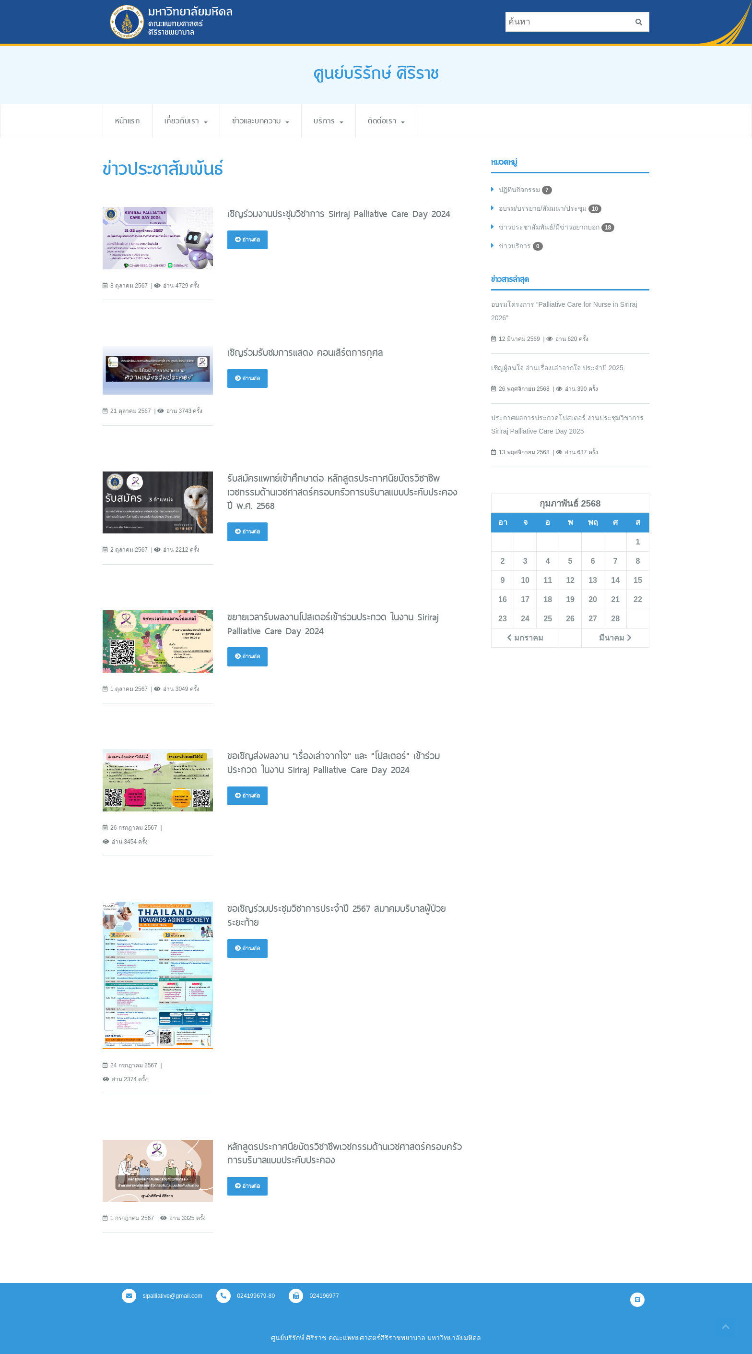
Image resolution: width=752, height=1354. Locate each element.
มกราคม (525, 637)
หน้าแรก (127, 120)
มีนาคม (615, 637)
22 (638, 599)
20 (592, 599)
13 (592, 580)
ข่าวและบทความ (261, 120)
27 (592, 618)
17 (525, 599)
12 (570, 580)
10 (525, 580)
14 (615, 580)
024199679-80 (245, 1296)
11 (547, 580)
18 (547, 599)
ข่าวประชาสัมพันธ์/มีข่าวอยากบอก (557, 227)
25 (547, 618)
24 (525, 618)
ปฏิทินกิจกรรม (525, 190)
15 (638, 580)
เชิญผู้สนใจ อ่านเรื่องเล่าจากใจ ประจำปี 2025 (557, 368)
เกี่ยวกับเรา (186, 120)
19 (570, 599)
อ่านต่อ (247, 239)
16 (502, 599)
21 (615, 599)
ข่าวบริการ (521, 246)
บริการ (328, 120)
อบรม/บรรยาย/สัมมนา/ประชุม (550, 209)
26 (570, 618)
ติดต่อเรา (386, 120)
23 (502, 618)
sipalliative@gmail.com (162, 1296)
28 (615, 618)
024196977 (314, 1296)
